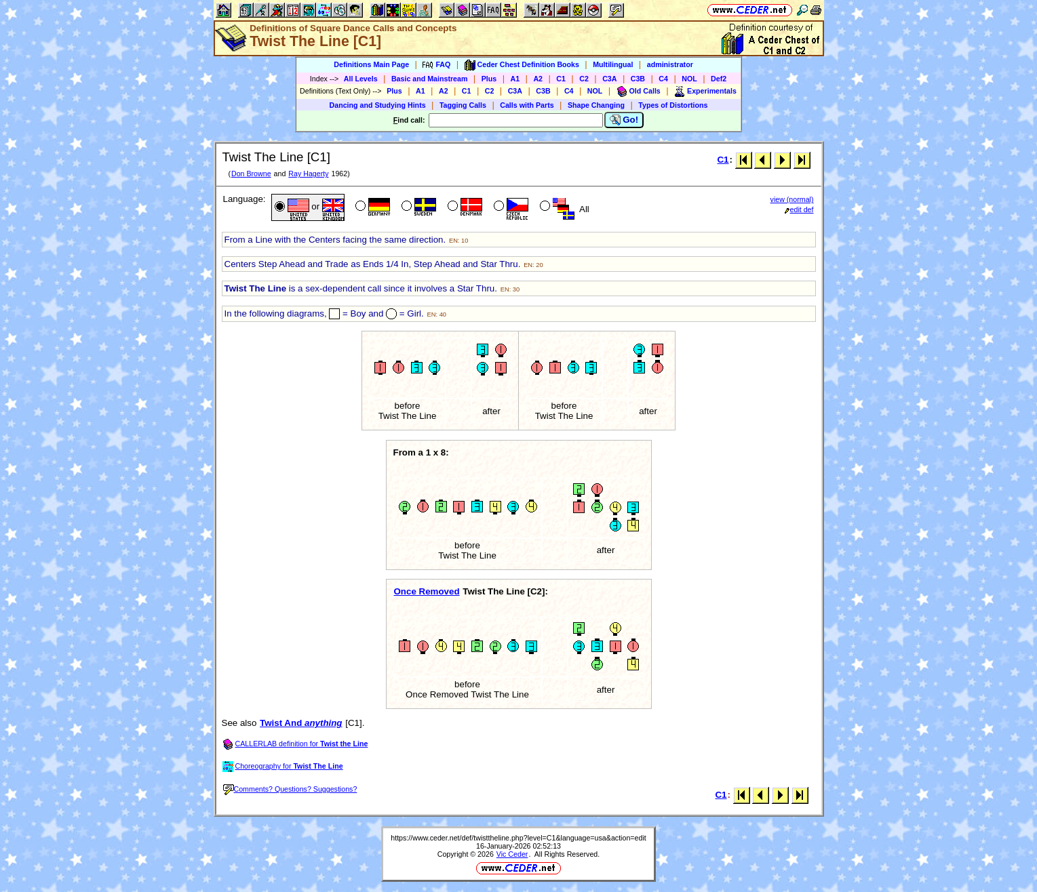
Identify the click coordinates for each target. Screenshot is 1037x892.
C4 (663, 79)
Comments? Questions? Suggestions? (290, 789)
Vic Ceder (512, 854)
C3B (638, 79)
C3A (609, 79)
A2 (538, 79)
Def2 (718, 79)
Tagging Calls (462, 105)
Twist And (301, 723)
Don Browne (251, 173)
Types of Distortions (672, 105)
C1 (561, 79)
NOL (689, 79)
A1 (515, 79)
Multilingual (613, 64)
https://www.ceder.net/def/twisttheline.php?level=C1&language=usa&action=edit (518, 838)
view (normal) (792, 199)
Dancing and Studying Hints (378, 105)
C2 (584, 79)
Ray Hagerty (308, 173)
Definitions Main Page (371, 64)
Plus (489, 79)
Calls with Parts (526, 105)
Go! (624, 120)
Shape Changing (596, 105)
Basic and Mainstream (429, 79)
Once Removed (427, 591)
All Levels (361, 79)
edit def (799, 209)
